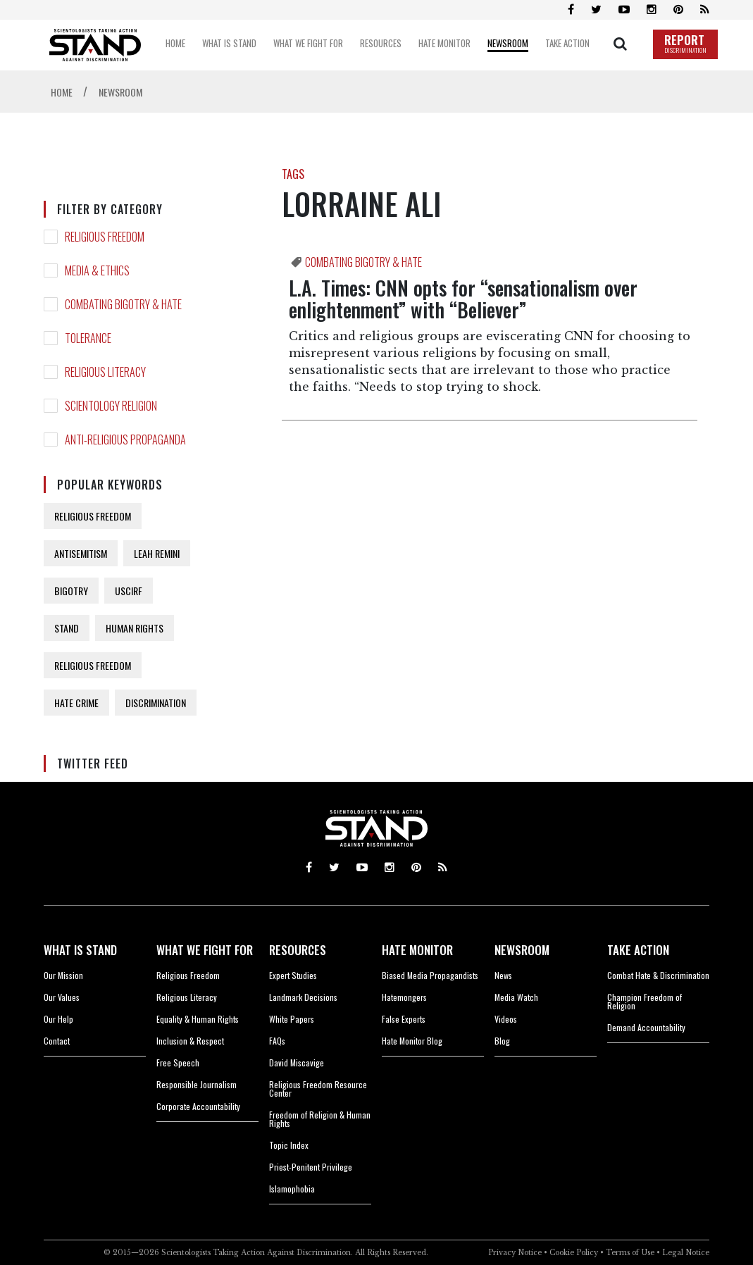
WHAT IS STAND (80, 950)
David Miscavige (296, 1062)
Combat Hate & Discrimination (658, 975)
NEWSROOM (521, 950)
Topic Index (289, 1145)
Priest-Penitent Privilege (310, 1167)
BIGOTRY (71, 590)
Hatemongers (404, 997)
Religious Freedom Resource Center (318, 1088)
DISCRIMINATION (155, 702)
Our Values (62, 997)
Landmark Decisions (303, 997)
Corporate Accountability (198, 1106)
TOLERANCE (88, 338)
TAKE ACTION (638, 950)
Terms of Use (630, 1252)
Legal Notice (685, 1252)
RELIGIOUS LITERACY (105, 371)
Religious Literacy (186, 997)
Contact (57, 1041)
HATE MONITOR (417, 950)
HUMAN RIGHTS (134, 628)
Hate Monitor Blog (412, 1041)
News (503, 975)
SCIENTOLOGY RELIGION (111, 405)
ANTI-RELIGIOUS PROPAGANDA (125, 439)
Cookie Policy (573, 1252)
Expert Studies (293, 975)
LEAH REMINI (157, 553)
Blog (502, 1041)
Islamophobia (292, 1189)
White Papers (291, 1019)
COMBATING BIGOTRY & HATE (123, 304)
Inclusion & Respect (190, 1041)
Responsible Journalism (196, 1084)
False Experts (403, 1019)
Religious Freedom (188, 975)
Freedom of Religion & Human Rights (320, 1119)
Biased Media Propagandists (430, 975)
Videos (505, 1019)
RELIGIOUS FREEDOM (104, 236)
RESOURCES (297, 950)
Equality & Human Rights (197, 1019)
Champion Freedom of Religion (644, 1001)
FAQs (277, 1041)
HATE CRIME (76, 702)
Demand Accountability (646, 1027)
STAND (66, 628)
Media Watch (516, 997)
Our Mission (63, 975)
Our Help (58, 1019)
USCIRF (128, 590)
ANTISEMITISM (80, 553)
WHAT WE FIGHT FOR (204, 950)
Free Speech (177, 1062)
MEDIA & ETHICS (97, 270)
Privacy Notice (515, 1252)
